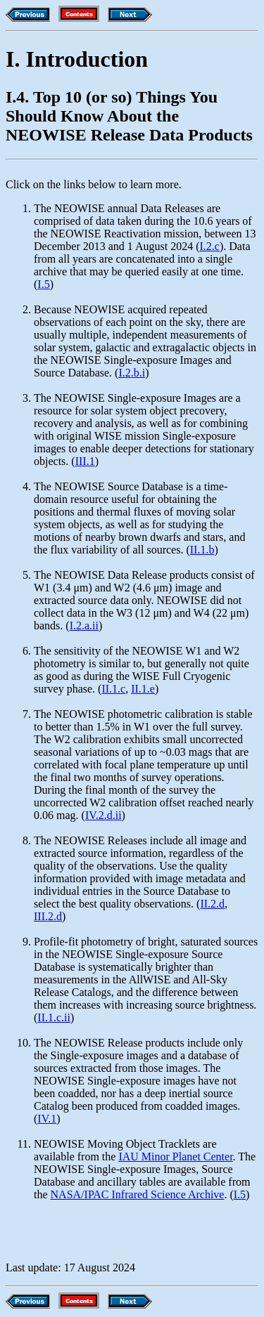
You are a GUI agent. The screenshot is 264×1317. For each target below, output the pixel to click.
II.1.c (113, 689)
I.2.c (210, 246)
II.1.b (202, 550)
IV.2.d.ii (103, 815)
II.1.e (143, 689)
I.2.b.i (131, 373)
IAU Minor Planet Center (175, 1156)
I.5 (43, 284)
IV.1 (46, 1119)
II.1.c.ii (53, 1017)
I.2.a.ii (84, 625)
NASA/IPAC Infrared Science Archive (138, 1194)
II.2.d (212, 904)
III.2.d (48, 916)
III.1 (85, 461)
